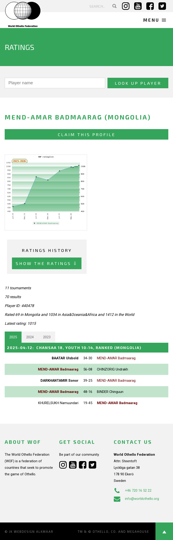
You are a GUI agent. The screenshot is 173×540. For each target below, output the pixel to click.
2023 (47, 337)
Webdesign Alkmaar (33, 531)
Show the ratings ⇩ (47, 263)
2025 (13, 337)
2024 (30, 337)
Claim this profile (86, 134)
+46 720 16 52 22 (132, 490)
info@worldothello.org (136, 499)
